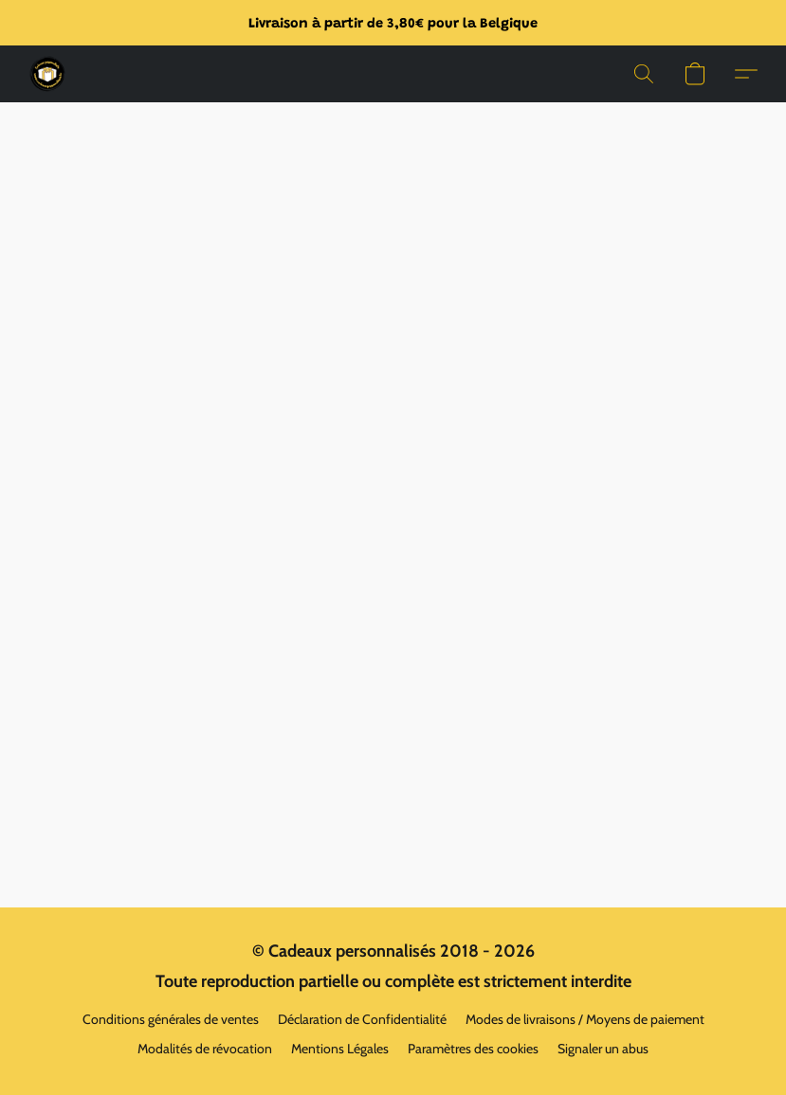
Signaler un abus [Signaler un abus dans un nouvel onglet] (603, 1048)
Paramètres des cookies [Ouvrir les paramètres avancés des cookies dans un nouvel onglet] (473, 1048)
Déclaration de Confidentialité (362, 1019)
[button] (47, 74)
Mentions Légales (340, 1048)
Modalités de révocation (204, 1048)
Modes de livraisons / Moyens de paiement (585, 1019)
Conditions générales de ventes (170, 1019)
